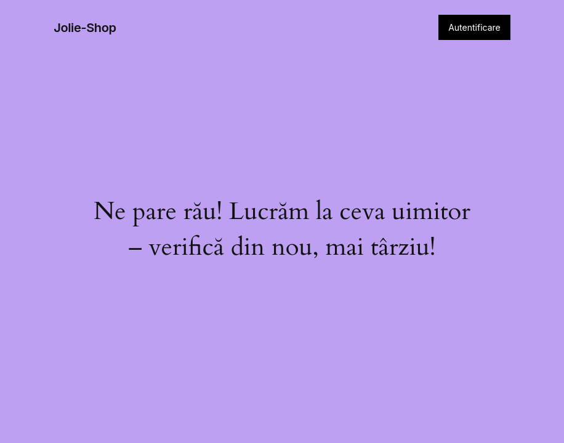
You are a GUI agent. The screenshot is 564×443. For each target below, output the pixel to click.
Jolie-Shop (85, 27)
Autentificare (474, 27)
